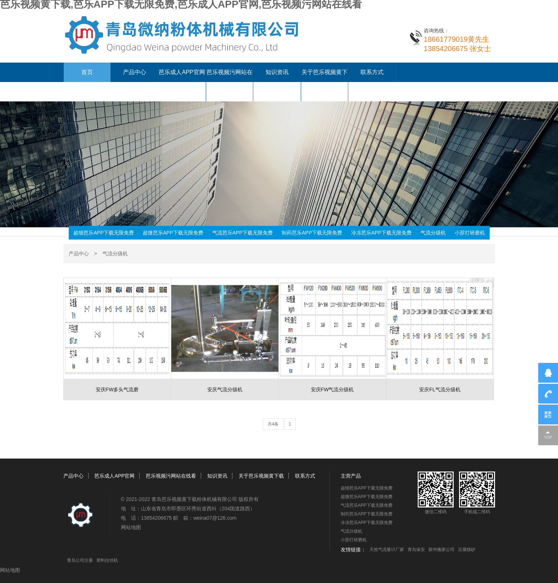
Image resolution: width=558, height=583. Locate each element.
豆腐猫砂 (466, 549)
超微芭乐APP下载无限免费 (173, 233)
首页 (87, 72)
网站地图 (131, 527)
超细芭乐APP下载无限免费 (103, 233)
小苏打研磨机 (470, 233)
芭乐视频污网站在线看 (171, 476)
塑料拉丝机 (107, 560)
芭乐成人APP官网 (182, 72)
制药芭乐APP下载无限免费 (312, 233)
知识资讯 (277, 72)
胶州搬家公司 (441, 549)
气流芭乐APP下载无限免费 (242, 233)
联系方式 (372, 72)
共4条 (273, 424)
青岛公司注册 (80, 560)
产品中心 (134, 72)
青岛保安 (416, 549)
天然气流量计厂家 (386, 549)
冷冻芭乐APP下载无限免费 (381, 233)
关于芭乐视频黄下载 (261, 476)
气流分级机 (433, 233)
